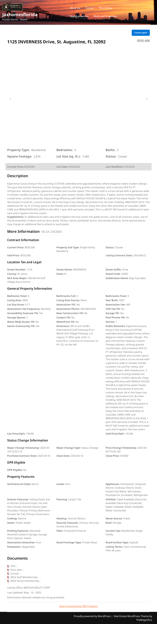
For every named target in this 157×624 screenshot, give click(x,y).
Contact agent (140, 32)
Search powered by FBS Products (78, 606)
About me (75, 8)
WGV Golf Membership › (23, 577)
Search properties (79, 16)
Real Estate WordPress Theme (131, 616)
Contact (90, 8)
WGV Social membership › (23, 581)
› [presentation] (146, 98)
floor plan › (15, 569)
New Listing (105, 8)
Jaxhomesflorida (19, 14)
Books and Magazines (105, 16)
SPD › (12, 566)
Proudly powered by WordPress (92, 616)
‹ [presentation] (10, 98)
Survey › (13, 573)
